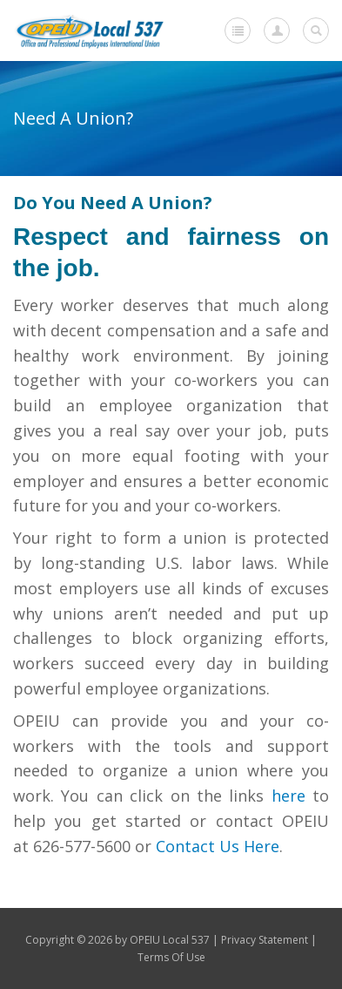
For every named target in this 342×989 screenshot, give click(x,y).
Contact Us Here (217, 846)
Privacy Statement (264, 939)
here (288, 795)
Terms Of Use (171, 957)
